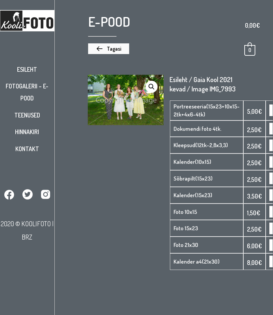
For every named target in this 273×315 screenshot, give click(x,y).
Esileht (27, 69)
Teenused (27, 115)
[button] (108, 48)
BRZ (27, 237)
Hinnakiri (27, 131)
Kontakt (27, 148)
